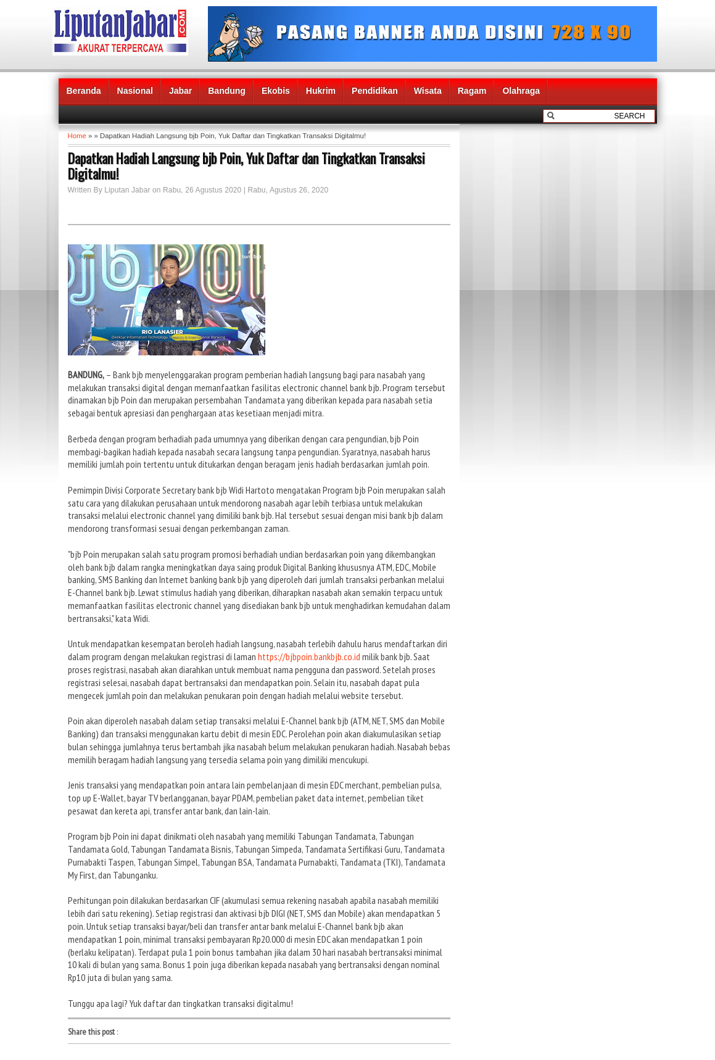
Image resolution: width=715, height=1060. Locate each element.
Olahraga (521, 91)
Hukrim (321, 91)
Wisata (428, 91)
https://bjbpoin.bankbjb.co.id (309, 656)
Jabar (180, 91)
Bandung (227, 91)
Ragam (472, 91)
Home (77, 135)
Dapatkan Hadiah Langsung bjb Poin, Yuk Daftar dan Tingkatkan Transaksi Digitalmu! (246, 166)
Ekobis (276, 91)
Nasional (135, 91)
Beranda (84, 91)
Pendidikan (375, 91)
